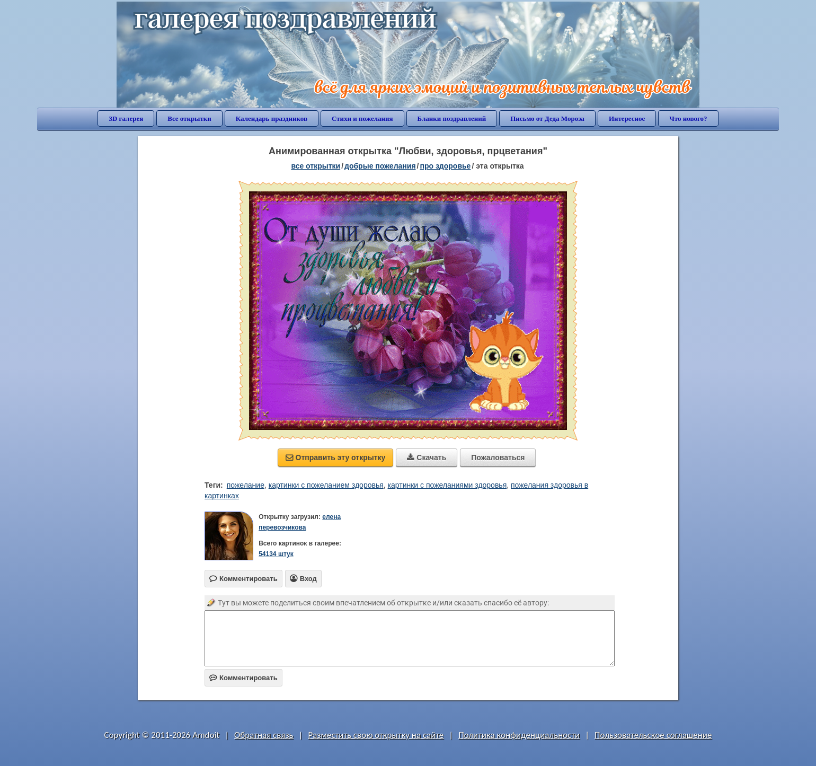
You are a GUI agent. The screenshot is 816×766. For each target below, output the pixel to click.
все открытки (315, 166)
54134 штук (276, 554)
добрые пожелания (380, 166)
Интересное (627, 118)
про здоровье (445, 166)
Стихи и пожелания (362, 118)
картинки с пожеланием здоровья (326, 485)
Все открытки (189, 118)
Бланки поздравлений (452, 118)
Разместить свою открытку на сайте (376, 735)
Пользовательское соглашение (653, 735)
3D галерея (126, 118)
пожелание (245, 485)
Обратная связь (264, 735)
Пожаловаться (498, 457)
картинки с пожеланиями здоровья (447, 485)
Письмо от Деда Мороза (547, 118)
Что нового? (688, 118)
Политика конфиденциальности (519, 735)
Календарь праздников (271, 118)
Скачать (426, 457)
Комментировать (243, 678)
